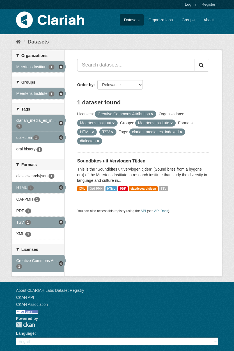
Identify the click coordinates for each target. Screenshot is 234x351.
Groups (188, 20)
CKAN (25, 325)
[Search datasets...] (135, 65)
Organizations (160, 20)
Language (25, 333)
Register (208, 4)
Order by (85, 84)
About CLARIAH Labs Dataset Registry (50, 290)
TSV (163, 188)
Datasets (131, 20)
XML (82, 188)
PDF (123, 188)
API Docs (161, 211)
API (143, 211)
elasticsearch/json (143, 188)
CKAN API (25, 297)
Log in (190, 4)
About (208, 20)
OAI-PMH (96, 188)
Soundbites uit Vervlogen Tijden (111, 161)
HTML (111, 188)
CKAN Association (32, 304)
